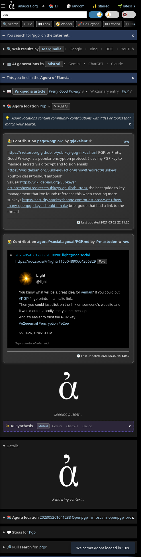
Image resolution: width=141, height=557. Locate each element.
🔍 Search (10, 24)
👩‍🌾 (9, 140)
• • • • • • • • (70, 49)
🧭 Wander (64, 24)
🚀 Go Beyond (88, 24)
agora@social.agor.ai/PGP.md (63, 241)
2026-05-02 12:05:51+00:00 (38, 254)
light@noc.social (76, 254)
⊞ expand (112, 24)
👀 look (44, 24)
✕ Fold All (61, 106)
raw (125, 141)
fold (102, 261)
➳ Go (28, 24)
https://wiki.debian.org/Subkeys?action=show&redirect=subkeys (62, 170)
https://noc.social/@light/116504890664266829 (55, 260)
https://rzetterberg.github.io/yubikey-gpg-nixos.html (52, 152)
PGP (125, 91)
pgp (32, 532)
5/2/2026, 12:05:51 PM (35, 333)
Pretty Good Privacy (65, 91)
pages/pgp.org (50, 140)
